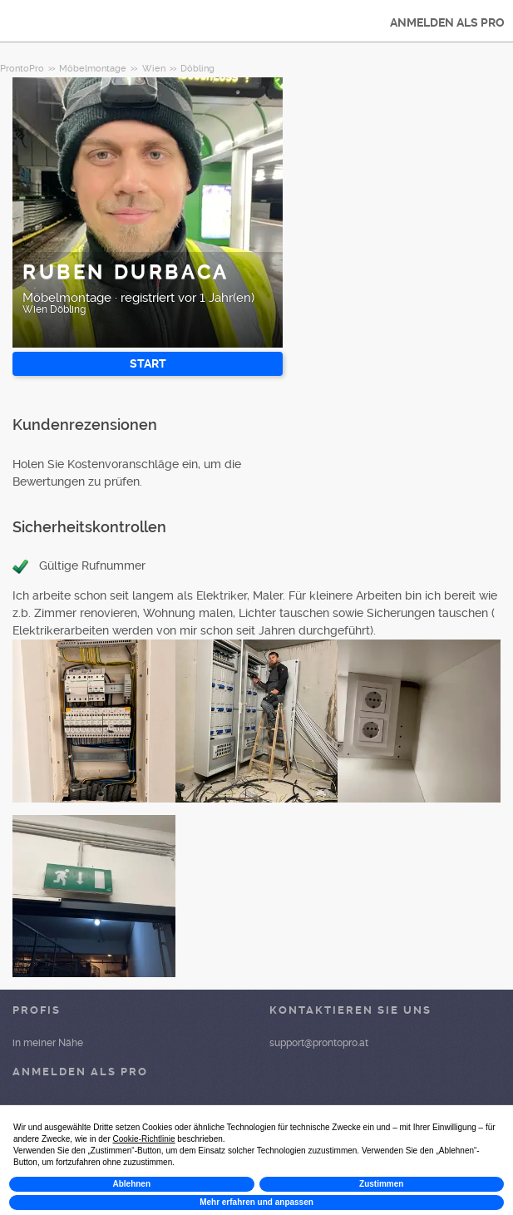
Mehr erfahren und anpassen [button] (256, 1202)
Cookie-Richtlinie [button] (144, 1138)
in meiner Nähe (47, 1043)
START (148, 363)
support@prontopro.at (318, 1043)
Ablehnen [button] (131, 1183)
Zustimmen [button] (381, 1183)
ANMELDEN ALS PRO (447, 22)
